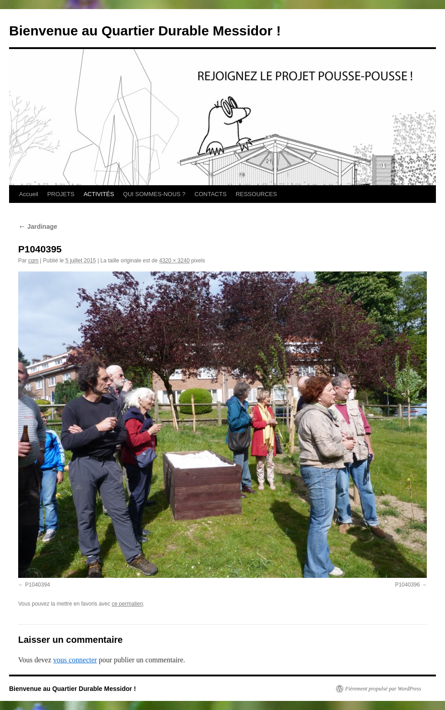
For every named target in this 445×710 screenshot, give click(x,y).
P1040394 (37, 585)
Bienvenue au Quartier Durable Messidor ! (145, 30)
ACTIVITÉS (99, 194)
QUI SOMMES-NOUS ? (154, 194)
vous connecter (75, 660)
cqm (33, 260)
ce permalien (127, 604)
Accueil (28, 194)
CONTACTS (210, 194)
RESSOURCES (256, 194)
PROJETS (60, 194)
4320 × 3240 (174, 260)
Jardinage (37, 226)
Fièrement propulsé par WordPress (383, 688)
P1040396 (407, 585)
